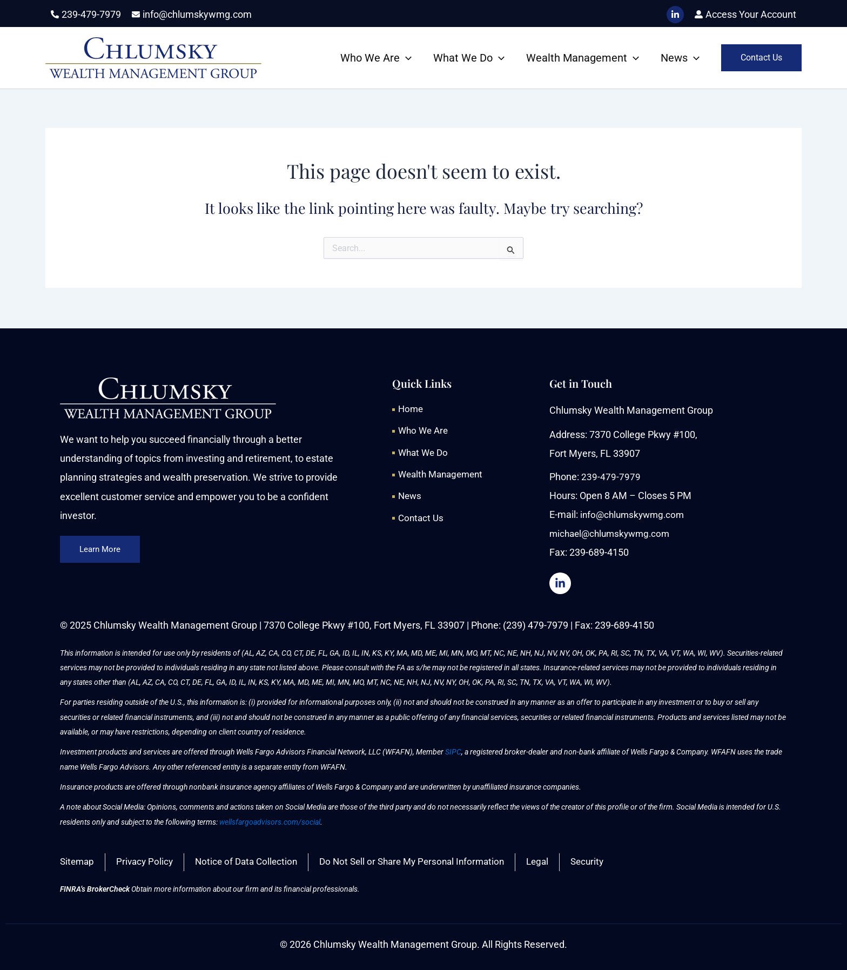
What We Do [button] (469, 57)
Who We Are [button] (376, 57)
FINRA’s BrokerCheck (95, 889)
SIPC (453, 750)
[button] (406, 57)
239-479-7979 (611, 475)
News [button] (680, 57)
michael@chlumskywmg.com (612, 531)
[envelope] (192, 14)
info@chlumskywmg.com (634, 512)
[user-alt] (745, 14)
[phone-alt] (86, 14)
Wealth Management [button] (582, 57)
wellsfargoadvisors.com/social (269, 820)
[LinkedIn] (675, 14)
